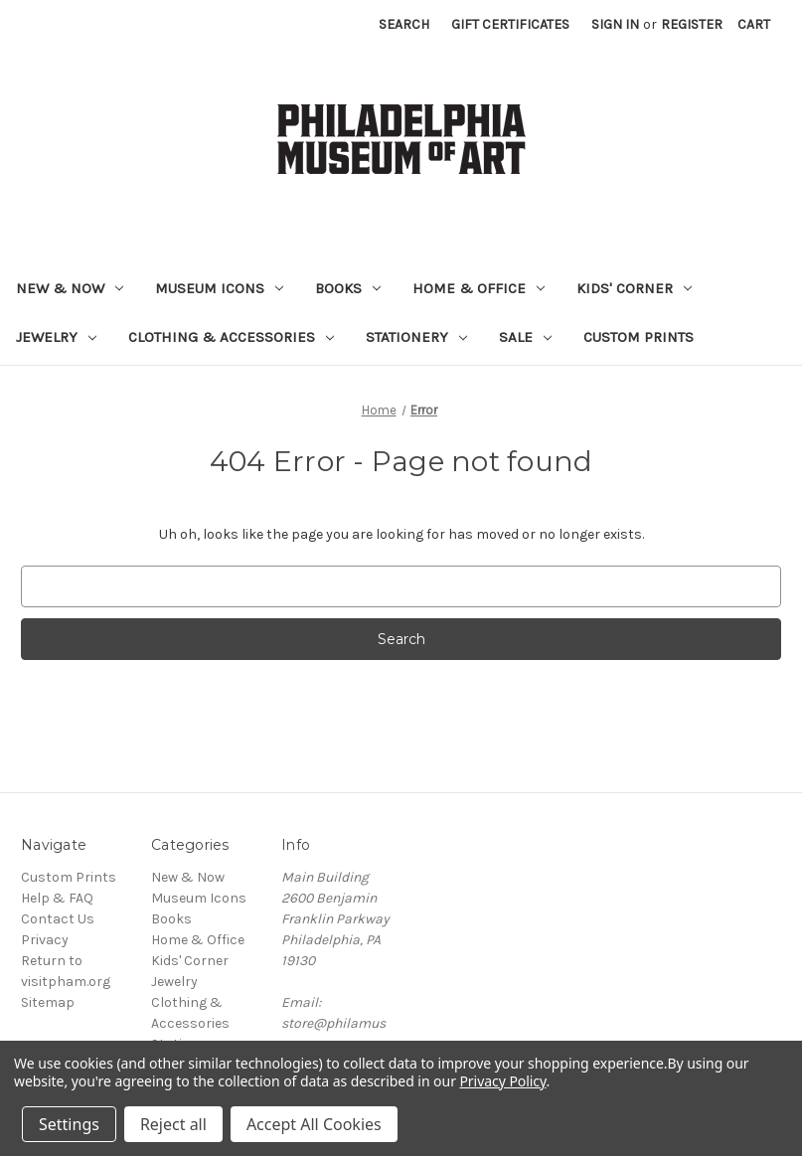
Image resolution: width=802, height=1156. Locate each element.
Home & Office (478, 288)
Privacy (45, 939)
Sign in (615, 24)
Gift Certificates (510, 24)
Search (404, 24)
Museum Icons (219, 288)
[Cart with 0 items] (753, 24)
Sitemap (48, 1002)
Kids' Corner (634, 288)
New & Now (69, 288)
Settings (69, 1124)
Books (348, 288)
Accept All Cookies (314, 1124)
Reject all (173, 1124)
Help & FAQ (57, 898)
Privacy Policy (502, 1081)
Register (691, 24)
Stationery (416, 337)
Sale (525, 337)
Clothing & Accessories (231, 337)
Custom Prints (638, 337)
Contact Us (57, 918)
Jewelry (56, 337)
